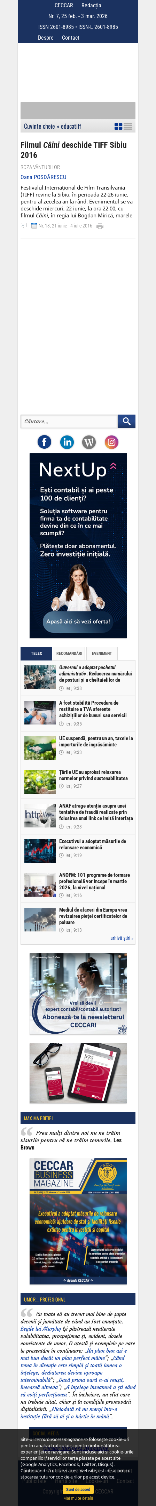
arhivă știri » (121, 938)
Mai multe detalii (78, 1498)
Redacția (91, 5)
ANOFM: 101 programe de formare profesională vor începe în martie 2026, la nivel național (94, 881)
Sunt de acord (78, 1489)
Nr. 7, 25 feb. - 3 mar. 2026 (78, 16)
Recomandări (69, 653)
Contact (70, 37)
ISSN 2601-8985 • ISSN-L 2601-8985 (78, 27)
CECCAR (64, 5)
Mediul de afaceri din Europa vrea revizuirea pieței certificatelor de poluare (93, 916)
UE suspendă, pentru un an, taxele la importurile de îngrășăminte (96, 741)
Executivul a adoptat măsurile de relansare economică (92, 844)
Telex (36, 653)
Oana (44, 177)
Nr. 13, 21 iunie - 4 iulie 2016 (65, 226)
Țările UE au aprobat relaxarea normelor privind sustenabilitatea (93, 775)
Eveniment (102, 653)
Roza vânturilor (40, 167)
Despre (46, 37)
